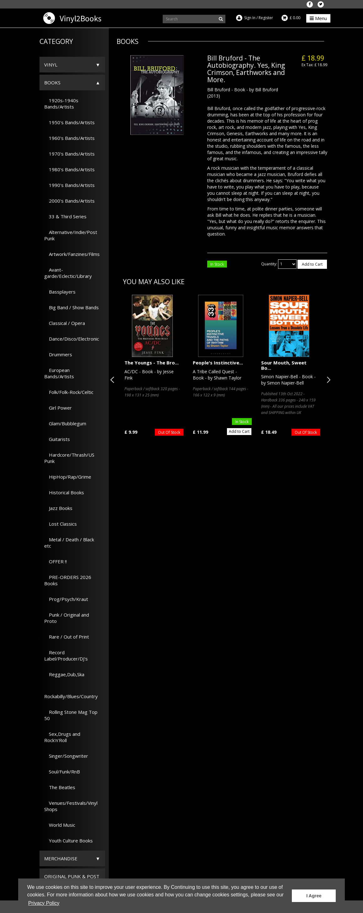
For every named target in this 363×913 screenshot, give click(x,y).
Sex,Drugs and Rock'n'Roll (62, 737)
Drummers (58, 354)
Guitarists (57, 439)
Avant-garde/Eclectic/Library (68, 273)
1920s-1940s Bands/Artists (61, 103)
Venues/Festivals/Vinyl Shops (70, 806)
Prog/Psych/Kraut (66, 599)
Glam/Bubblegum (65, 423)
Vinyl (50, 64)
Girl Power (58, 408)
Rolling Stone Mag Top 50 (70, 715)
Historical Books (64, 492)
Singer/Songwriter (66, 756)
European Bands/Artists (59, 373)
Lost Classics (60, 524)
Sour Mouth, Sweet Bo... (284, 365)
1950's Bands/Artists (69, 122)
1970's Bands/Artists (69, 154)
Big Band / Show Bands (71, 307)
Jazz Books (58, 508)
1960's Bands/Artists (69, 138)
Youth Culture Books (68, 840)
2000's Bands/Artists (69, 201)
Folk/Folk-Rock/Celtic (68, 392)
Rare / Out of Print (66, 637)
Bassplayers (60, 292)
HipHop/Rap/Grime (67, 477)
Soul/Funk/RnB (62, 771)
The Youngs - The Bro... (151, 362)
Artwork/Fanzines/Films (72, 254)
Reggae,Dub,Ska (64, 674)
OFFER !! (55, 561)
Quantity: (269, 264)
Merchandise (60, 858)
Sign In (249, 17)
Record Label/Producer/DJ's (66, 655)
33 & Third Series (65, 216)
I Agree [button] (313, 895)
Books (52, 82)
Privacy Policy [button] (44, 903)
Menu (318, 18)
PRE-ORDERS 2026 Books (67, 580)
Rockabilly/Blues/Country (71, 693)
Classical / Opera (64, 323)
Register (266, 17)
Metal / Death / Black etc (69, 542)
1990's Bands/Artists (69, 185)
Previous (113, 380)
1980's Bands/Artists (69, 169)
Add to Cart (312, 264)
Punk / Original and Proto (66, 618)
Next (327, 380)
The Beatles (59, 787)
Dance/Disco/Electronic (71, 339)
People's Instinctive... (218, 362)
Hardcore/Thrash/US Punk (69, 458)
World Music (59, 825)
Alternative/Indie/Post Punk (70, 235)
